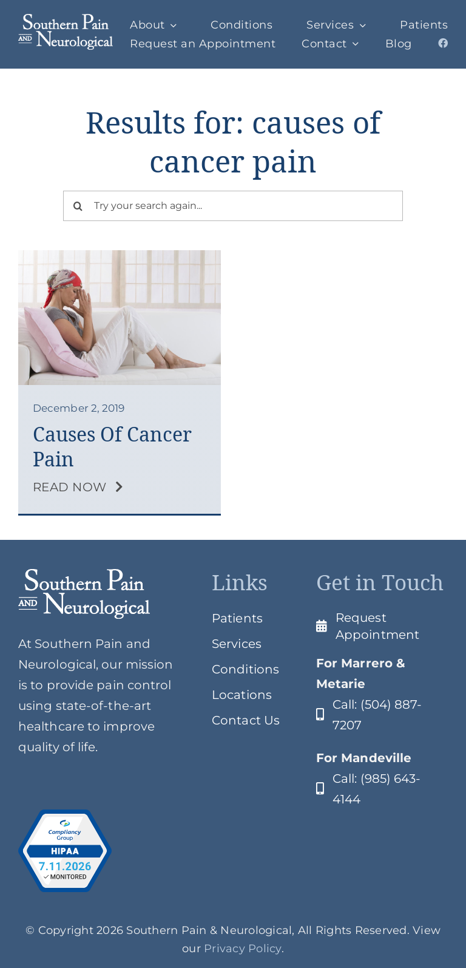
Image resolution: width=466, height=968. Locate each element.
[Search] (78, 206)
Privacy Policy (243, 948)
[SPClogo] (65, 20)
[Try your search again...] (233, 206)
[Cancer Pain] (119, 256)
